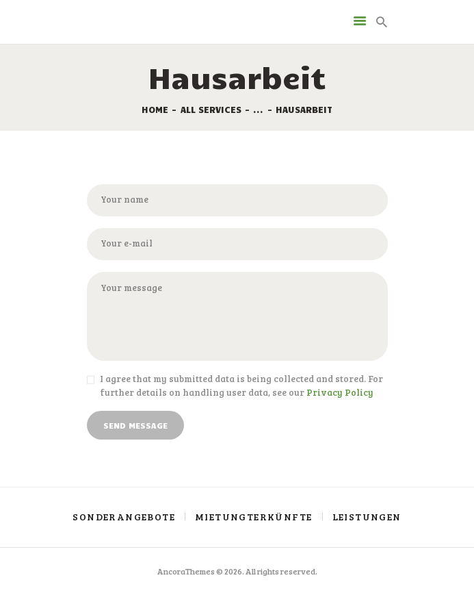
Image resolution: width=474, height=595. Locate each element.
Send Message (135, 425)
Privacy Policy (339, 392)
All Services (211, 109)
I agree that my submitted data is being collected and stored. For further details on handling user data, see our (241, 385)
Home (155, 109)
